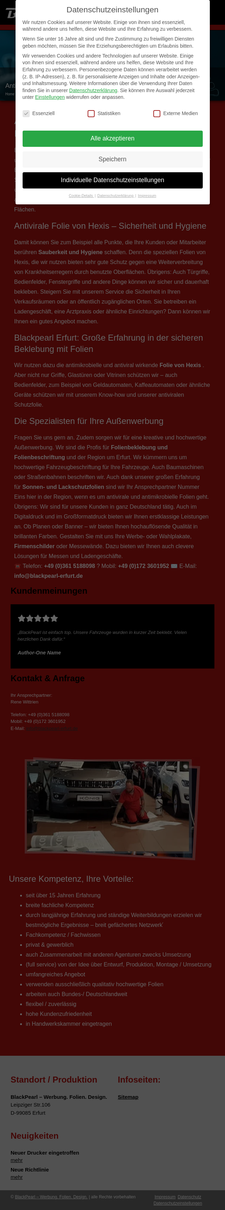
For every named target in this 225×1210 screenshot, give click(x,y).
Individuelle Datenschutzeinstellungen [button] (112, 177)
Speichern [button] (112, 156)
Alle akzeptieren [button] (112, 135)
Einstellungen (50, 94)
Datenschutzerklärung (93, 87)
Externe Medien (175, 111)
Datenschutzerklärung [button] (116, 193)
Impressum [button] (147, 193)
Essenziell (39, 111)
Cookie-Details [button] (81, 193)
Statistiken (104, 111)
